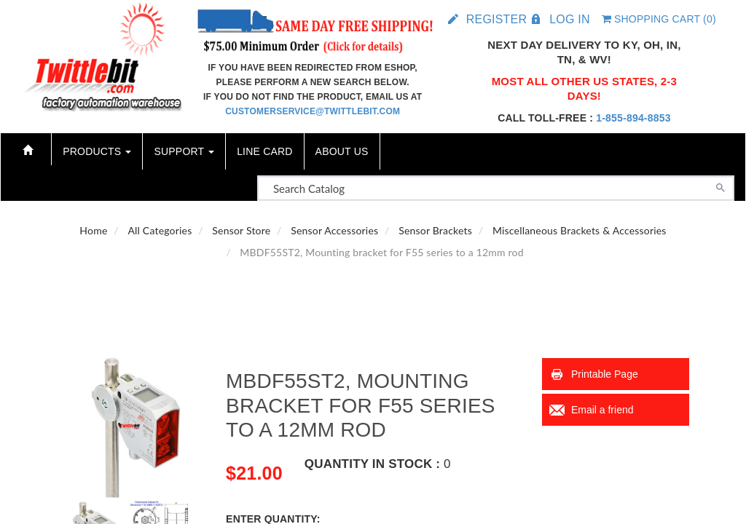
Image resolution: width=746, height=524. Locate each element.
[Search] (720, 186)
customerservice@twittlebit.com (312, 111)
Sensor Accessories (334, 230)
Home (93, 230)
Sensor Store (241, 230)
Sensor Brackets (435, 230)
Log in (569, 19)
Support (184, 151)
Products (97, 151)
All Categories (159, 230)
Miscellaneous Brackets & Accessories (579, 230)
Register (496, 19)
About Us (342, 151)
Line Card (264, 151)
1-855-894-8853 (633, 118)
